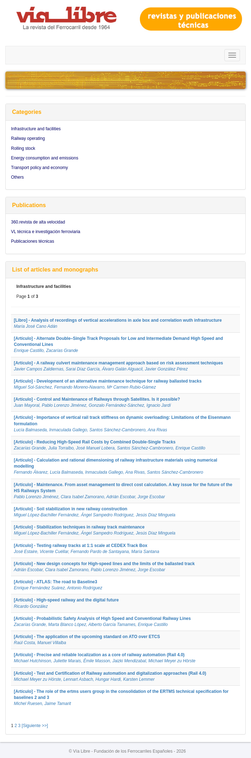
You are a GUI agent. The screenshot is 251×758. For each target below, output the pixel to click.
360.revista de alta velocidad (38, 222)
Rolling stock (23, 148)
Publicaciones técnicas (32, 241)
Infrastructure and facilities (36, 128)
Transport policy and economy (39, 167)
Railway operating (28, 138)
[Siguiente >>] (35, 725)
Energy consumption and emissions (44, 158)
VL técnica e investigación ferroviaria (45, 231)
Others (17, 177)
